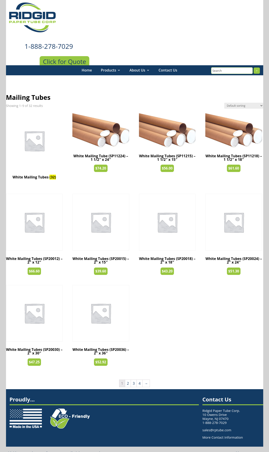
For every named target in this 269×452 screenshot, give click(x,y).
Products (108, 62)
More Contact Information (222, 429)
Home (87, 62)
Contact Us (168, 62)
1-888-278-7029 (48, 38)
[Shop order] (243, 98)
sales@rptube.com (216, 422)
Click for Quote (64, 54)
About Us (137, 62)
